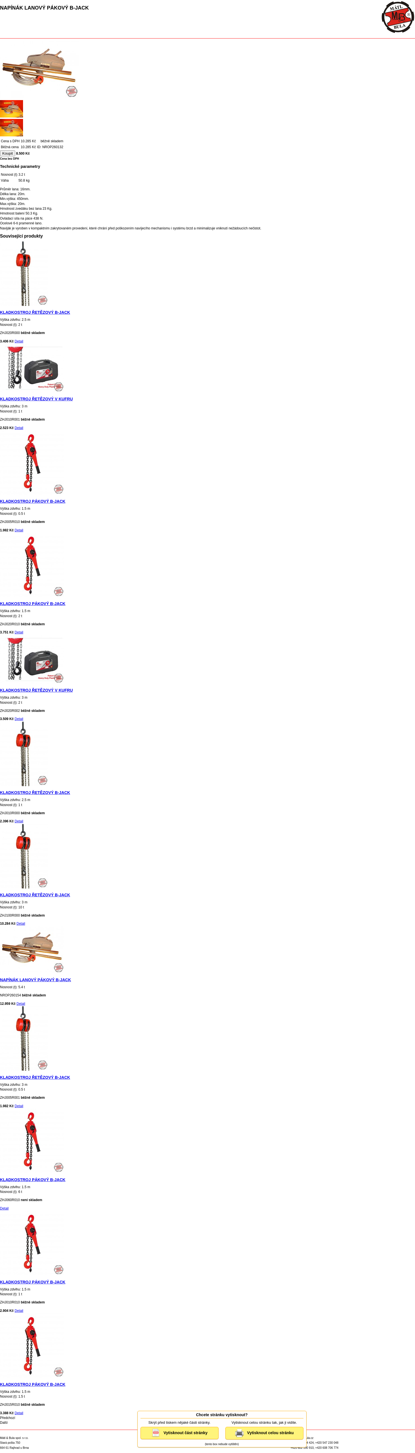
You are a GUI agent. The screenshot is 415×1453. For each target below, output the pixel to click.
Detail (19, 341)
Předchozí (7, 1418)
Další (4, 1423)
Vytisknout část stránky (179, 1433)
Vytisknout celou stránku (264, 1433)
